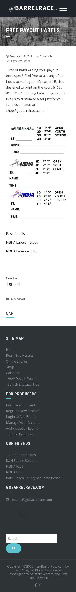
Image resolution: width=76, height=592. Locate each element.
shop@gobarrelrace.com (24, 110)
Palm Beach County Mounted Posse (33, 478)
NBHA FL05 (14, 472)
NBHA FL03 (14, 466)
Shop (10, 367)
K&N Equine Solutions (22, 460)
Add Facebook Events (22, 428)
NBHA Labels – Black (22, 242)
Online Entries (17, 361)
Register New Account (23, 411)
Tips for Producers (20, 434)
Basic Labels (15, 233)
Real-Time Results (19, 355)
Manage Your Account (23, 422)
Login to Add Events (21, 416)
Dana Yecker (47, 56)
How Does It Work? (22, 378)
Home (10, 349)
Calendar (13, 373)
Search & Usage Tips (23, 384)
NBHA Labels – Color (22, 251)
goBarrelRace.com (50, 566)
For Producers (17, 298)
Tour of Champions (21, 455)
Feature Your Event (20, 405)
